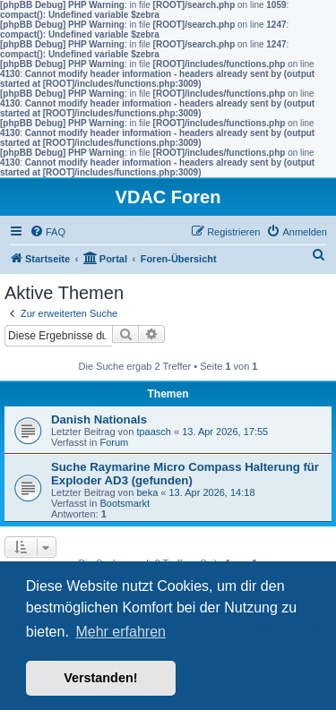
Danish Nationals (99, 419)
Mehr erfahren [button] (120, 631)
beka (147, 492)
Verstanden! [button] (100, 678)
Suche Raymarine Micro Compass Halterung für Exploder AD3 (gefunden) (185, 473)
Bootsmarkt (124, 503)
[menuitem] (47, 232)
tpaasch (153, 431)
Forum (113, 442)
